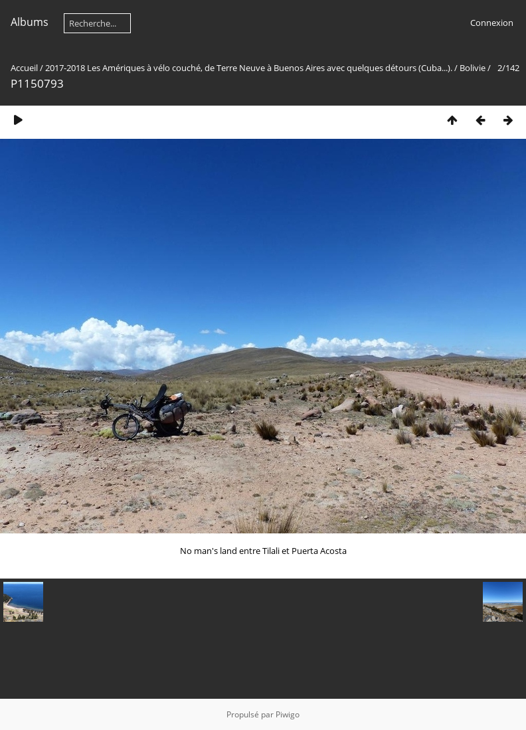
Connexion (491, 23)
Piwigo (288, 714)
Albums (29, 22)
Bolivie (472, 68)
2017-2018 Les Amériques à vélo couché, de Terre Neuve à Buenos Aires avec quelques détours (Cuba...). (248, 68)
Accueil (24, 68)
